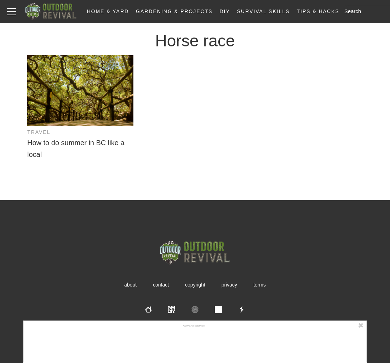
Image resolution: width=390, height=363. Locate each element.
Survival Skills (263, 11)
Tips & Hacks (318, 11)
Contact (161, 285)
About (130, 285)
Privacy (229, 285)
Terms (259, 285)
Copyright (195, 285)
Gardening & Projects (174, 11)
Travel (38, 132)
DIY (225, 11)
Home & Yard (108, 11)
